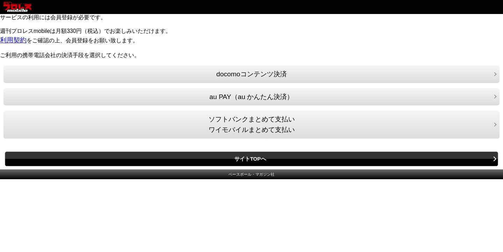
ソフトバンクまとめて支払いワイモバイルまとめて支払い (252, 124)
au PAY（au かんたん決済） (252, 96)
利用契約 (13, 40)
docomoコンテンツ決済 (251, 74)
